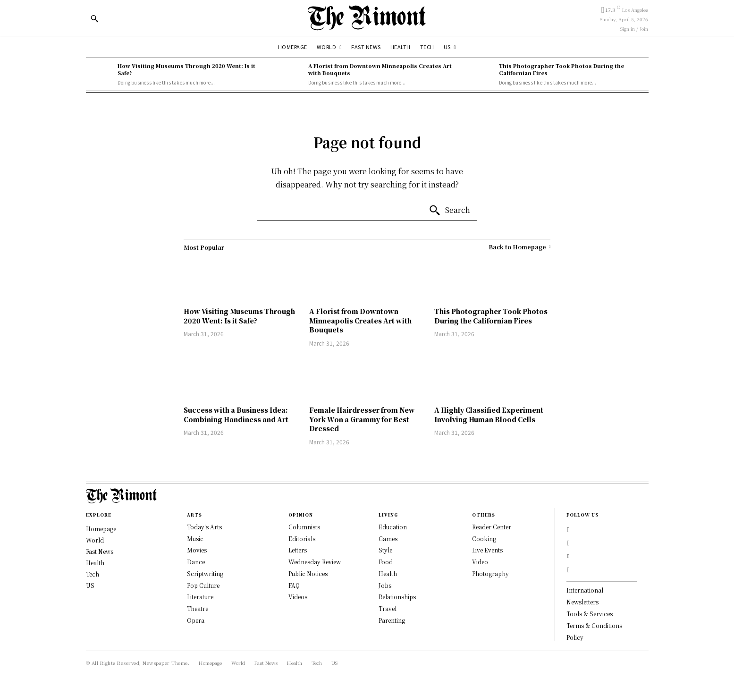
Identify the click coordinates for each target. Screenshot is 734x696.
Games (388, 539)
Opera (195, 620)
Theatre (197, 608)
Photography (490, 573)
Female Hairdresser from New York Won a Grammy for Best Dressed (362, 419)
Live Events (487, 550)
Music (195, 539)
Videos (297, 597)
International (584, 597)
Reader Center (491, 527)
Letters (297, 550)
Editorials (301, 539)
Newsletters (582, 609)
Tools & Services (589, 620)
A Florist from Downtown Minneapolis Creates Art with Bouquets (380, 69)
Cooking (484, 539)
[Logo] (367, 17)
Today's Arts (204, 527)
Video (480, 562)
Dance (196, 562)
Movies (197, 550)
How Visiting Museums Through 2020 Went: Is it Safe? (186, 69)
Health (388, 573)
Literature (200, 597)
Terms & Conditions (594, 632)
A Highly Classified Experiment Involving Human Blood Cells (488, 414)
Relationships (397, 597)
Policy (574, 644)
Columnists (304, 527)
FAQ (294, 585)
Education (393, 527)
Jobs (385, 585)
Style (385, 550)
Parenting (392, 620)
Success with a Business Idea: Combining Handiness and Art (236, 414)
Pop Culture (203, 585)
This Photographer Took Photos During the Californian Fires (561, 69)
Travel (388, 608)
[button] (94, 18)
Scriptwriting (205, 573)
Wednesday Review (314, 562)
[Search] (449, 211)
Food (386, 562)
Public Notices (308, 573)
